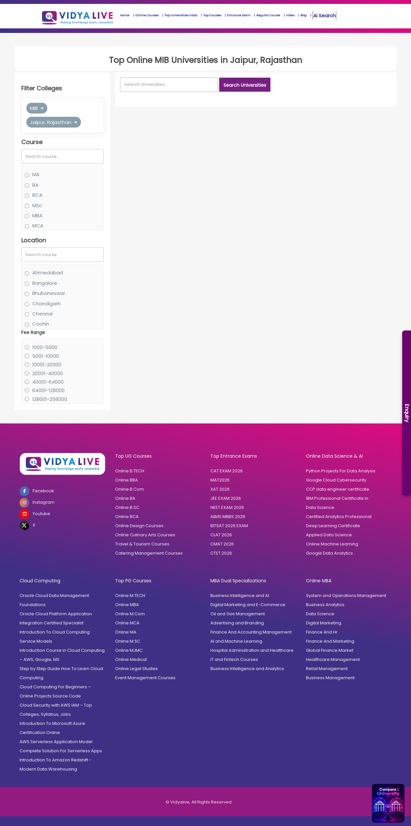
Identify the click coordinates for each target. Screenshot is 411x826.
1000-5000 (44, 347)
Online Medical (131, 659)
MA (35, 174)
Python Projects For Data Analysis (340, 471)
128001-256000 (49, 399)
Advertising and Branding (237, 623)
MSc (37, 205)
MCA (37, 225)
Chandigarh (46, 303)
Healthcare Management (333, 659)
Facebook (37, 491)
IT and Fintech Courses (234, 659)
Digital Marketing (323, 623)
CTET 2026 (221, 553)
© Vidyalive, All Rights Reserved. (199, 802)
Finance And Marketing (330, 641)
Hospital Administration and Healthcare (252, 650)
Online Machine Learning (332, 544)
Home (124, 15)
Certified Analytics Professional (339, 516)
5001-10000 (45, 356)
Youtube (35, 514)
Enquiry (407, 413)
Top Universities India (180, 15)
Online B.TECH (129, 471)
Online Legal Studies (136, 668)
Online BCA (127, 516)
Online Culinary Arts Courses (145, 535)
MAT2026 (220, 480)
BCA (37, 194)
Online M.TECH (130, 595)
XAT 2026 (220, 489)
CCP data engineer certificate (337, 489)
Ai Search (324, 15)
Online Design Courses (139, 526)
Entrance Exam (239, 15)
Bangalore (44, 283)
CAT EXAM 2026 (226, 471)
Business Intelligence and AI (239, 595)
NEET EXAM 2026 (227, 507)
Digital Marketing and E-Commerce (247, 605)
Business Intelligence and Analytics (247, 668)
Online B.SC (127, 507)
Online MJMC (129, 650)
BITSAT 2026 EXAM (229, 526)
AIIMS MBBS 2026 (227, 516)
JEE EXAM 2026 (225, 498)
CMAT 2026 (222, 544)
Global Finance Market (329, 650)
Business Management (330, 678)
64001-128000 (48, 390)
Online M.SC (127, 641)
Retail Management (327, 668)
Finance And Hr (322, 632)
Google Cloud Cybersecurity (336, 480)
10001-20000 (46, 364)
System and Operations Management (346, 595)
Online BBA (126, 480)
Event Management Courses (145, 678)
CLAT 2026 (221, 535)
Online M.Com (130, 614)
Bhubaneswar (48, 293)
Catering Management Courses (149, 553)
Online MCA (127, 623)
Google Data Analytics (329, 553)
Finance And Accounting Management (251, 632)
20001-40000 (47, 373)
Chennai (42, 313)
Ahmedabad (47, 272)
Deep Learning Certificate (333, 526)
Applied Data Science (329, 535)
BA (35, 184)
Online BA (125, 498)
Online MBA (127, 605)
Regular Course (268, 15)
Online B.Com (129, 489)
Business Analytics (325, 605)
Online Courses (147, 15)
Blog (303, 15)
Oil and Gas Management (237, 614)
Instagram (37, 503)
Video (290, 15)
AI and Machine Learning (236, 641)
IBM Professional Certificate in (337, 498)
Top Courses (212, 15)
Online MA (125, 632)
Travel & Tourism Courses (142, 544)
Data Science (320, 507)
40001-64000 (48, 381)
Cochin (40, 323)
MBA (37, 215)
